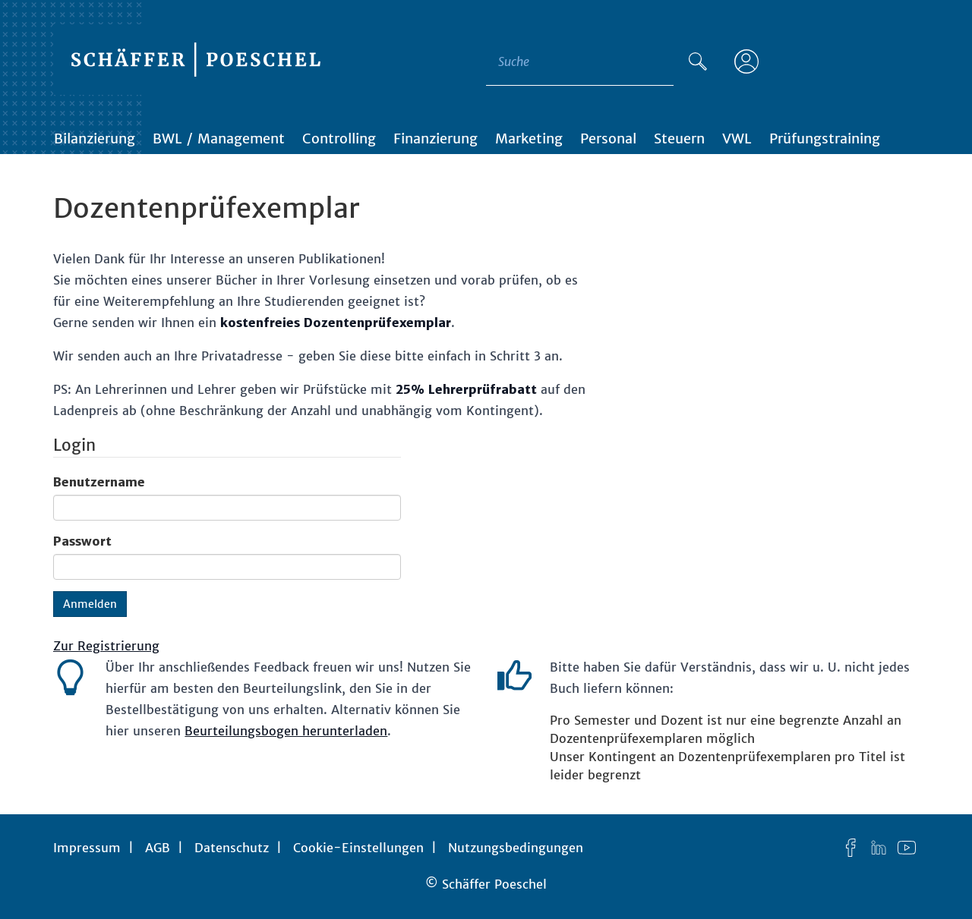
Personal (608, 138)
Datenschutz (231, 847)
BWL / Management (219, 138)
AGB (157, 847)
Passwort (82, 541)
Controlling (339, 138)
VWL (737, 138)
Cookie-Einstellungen (358, 847)
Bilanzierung (94, 138)
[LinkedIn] (878, 848)
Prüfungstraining (824, 138)
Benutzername (99, 481)
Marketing (529, 138)
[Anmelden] (746, 61)
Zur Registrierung (106, 645)
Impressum (87, 847)
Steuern (679, 138)
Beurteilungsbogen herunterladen (286, 730)
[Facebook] (850, 848)
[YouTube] (907, 848)
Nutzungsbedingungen (515, 847)
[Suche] (698, 61)
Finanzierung (435, 138)
